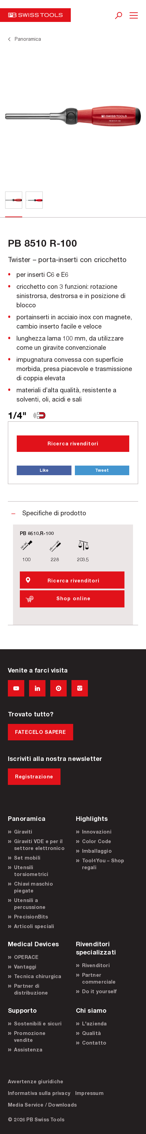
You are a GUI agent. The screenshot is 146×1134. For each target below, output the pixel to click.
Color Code (96, 841)
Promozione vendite (29, 1036)
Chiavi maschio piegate (33, 887)
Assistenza (28, 1049)
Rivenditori (96, 965)
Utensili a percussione (29, 903)
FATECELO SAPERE (40, 732)
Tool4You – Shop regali (103, 864)
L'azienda (94, 1023)
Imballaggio (97, 851)
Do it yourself (99, 991)
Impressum (89, 1093)
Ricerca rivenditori (73, 443)
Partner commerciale (99, 978)
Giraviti (23, 832)
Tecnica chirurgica (38, 976)
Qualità (91, 1033)
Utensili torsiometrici (31, 870)
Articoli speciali (34, 926)
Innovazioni (96, 832)
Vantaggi (25, 967)
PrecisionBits (31, 917)
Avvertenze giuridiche (35, 1081)
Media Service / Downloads (42, 1105)
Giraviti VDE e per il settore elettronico (39, 844)
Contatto (94, 1043)
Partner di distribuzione (31, 989)
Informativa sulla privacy (39, 1093)
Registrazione (34, 776)
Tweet (102, 470)
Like (44, 470)
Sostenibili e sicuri (38, 1023)
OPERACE (26, 957)
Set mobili (27, 858)
